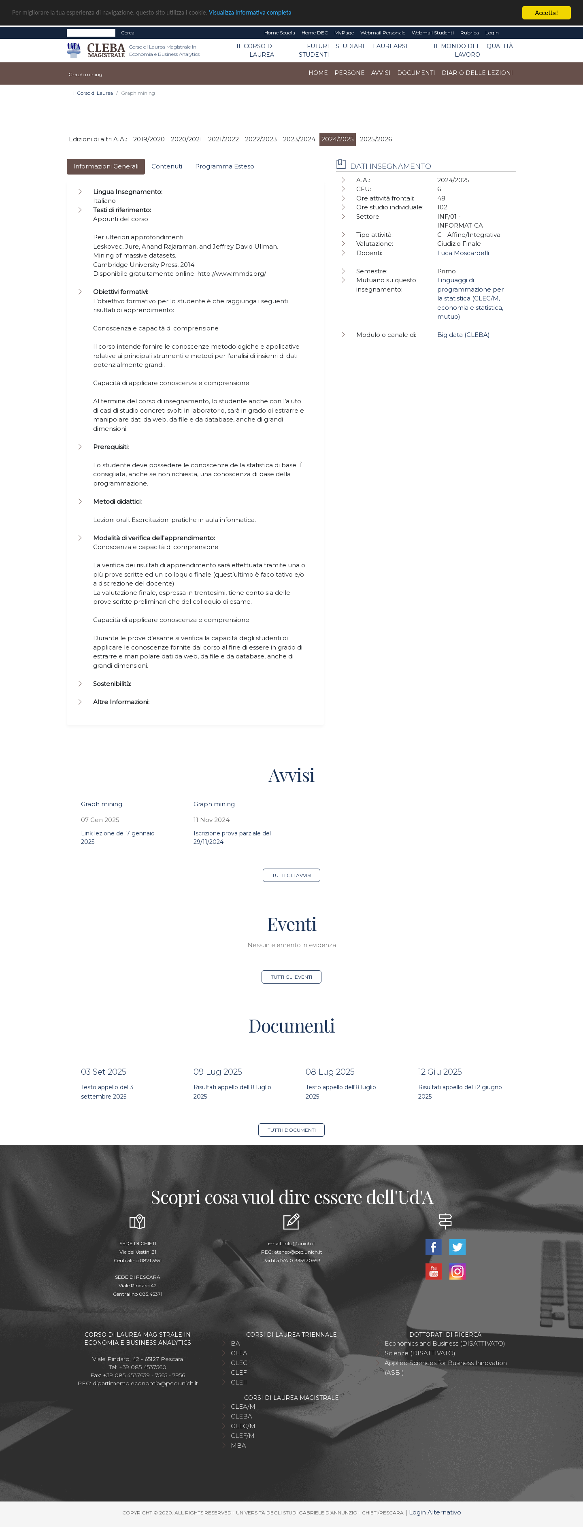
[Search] (91, 33)
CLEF (239, 1372)
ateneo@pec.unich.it (298, 1252)
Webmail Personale (382, 33)
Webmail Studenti (433, 33)
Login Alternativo (435, 1512)
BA (235, 1343)
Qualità (500, 46)
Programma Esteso (224, 166)
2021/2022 (223, 139)
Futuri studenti (314, 50)
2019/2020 (149, 139)
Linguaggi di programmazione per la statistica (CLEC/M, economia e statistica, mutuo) (470, 298)
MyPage (344, 33)
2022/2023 (261, 139)
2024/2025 (337, 139)
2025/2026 (376, 139)
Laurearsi (390, 46)
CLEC (239, 1363)
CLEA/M (243, 1406)
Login (492, 33)
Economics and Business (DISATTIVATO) (445, 1343)
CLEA (239, 1353)
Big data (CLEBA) (463, 335)
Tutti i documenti (292, 1130)
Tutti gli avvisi (291, 875)
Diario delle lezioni (477, 73)
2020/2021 (186, 139)
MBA (238, 1445)
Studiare (351, 46)
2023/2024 (299, 139)
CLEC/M (243, 1426)
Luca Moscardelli (463, 253)
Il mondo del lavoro (457, 50)
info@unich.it (299, 1243)
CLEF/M (243, 1436)
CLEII (239, 1382)
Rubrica (469, 33)
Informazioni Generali (105, 166)
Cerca (127, 33)
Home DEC (315, 33)
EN (509, 33)
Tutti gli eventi (291, 977)
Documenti (416, 73)
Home (318, 73)
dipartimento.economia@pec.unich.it (145, 1383)
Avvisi (381, 73)
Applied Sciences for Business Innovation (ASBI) (446, 1367)
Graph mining (101, 804)
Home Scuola (279, 33)
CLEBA (241, 1416)
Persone (349, 73)
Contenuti (166, 166)
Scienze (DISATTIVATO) (420, 1353)
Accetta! (546, 13)
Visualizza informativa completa (267, 13)
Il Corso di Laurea (255, 50)
